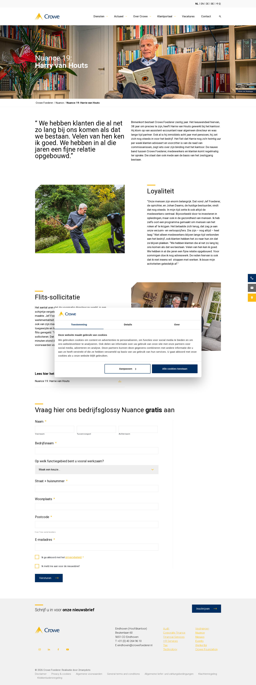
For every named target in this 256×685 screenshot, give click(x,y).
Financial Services (173, 636)
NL (197, 3)
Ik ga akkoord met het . (59, 557)
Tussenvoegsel (84, 434)
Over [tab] (177, 324)
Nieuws (199, 636)
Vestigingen (202, 628)
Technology (170, 649)
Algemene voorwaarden (89, 673)
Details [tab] (128, 324)
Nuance (200, 632)
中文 (218, 3)
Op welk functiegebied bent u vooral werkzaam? (69, 461)
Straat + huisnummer (51, 481)
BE (212, 3)
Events (199, 641)
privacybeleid (73, 557)
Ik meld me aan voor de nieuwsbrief (57, 566)
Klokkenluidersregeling (49, 677)
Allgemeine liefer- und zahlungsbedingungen (169, 673)
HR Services (170, 641)
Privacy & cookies (61, 673)
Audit (166, 628)
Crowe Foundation (206, 649)
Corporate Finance (174, 632)
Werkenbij (201, 645)
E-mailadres (45, 539)
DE (207, 3)
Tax (165, 645)
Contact (206, 16)
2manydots (84, 670)
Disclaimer (41, 673)
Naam (40, 421)
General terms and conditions (123, 673)
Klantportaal (164, 16)
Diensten (99, 16)
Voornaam (40, 434)
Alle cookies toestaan (174, 368)
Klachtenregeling (207, 673)
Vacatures (188, 16)
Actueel (118, 16)
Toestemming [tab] (79, 324)
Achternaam (124, 434)
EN (202, 3)
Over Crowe (140, 16)
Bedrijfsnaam (45, 443)
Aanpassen (127, 368)
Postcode (43, 517)
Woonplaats (45, 499)
